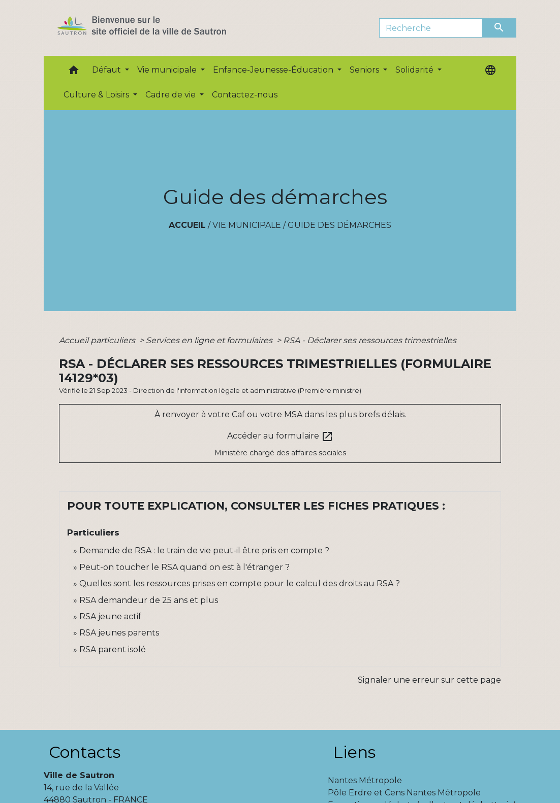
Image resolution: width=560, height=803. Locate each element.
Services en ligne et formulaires (210, 340)
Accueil (187, 225)
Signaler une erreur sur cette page (429, 680)
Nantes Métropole (365, 780)
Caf (238, 414)
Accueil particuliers (98, 340)
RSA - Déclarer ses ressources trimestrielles (369, 340)
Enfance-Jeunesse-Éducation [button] (274, 70)
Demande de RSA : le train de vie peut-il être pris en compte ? (204, 550)
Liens (354, 752)
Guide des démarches (339, 225)
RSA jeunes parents (119, 633)
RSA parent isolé (112, 649)
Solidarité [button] (415, 70)
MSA (293, 414)
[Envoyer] (499, 28)
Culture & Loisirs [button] (97, 94)
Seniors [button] (365, 70)
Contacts (84, 752)
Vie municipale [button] (168, 70)
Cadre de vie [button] (171, 94)
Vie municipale (246, 225)
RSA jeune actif (111, 616)
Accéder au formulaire (280, 436)
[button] (73, 72)
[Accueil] (160, 28)
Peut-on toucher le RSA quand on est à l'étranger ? (184, 567)
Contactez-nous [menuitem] (244, 94)
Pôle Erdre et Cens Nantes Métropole (404, 792)
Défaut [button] (107, 70)
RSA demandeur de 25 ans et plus (148, 600)
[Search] (430, 28)
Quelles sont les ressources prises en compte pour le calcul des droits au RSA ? (239, 583)
